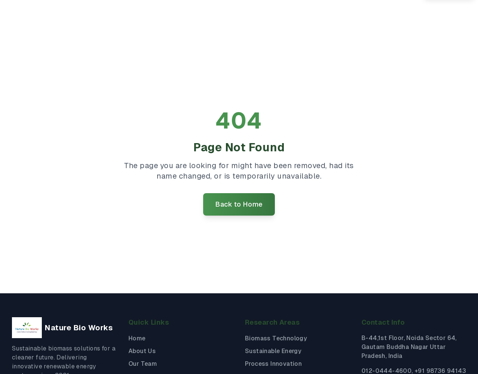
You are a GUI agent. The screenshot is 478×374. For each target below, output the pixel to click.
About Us (142, 351)
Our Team (142, 364)
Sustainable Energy (273, 351)
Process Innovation (273, 364)
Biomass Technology (276, 338)
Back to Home (239, 204)
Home (137, 338)
